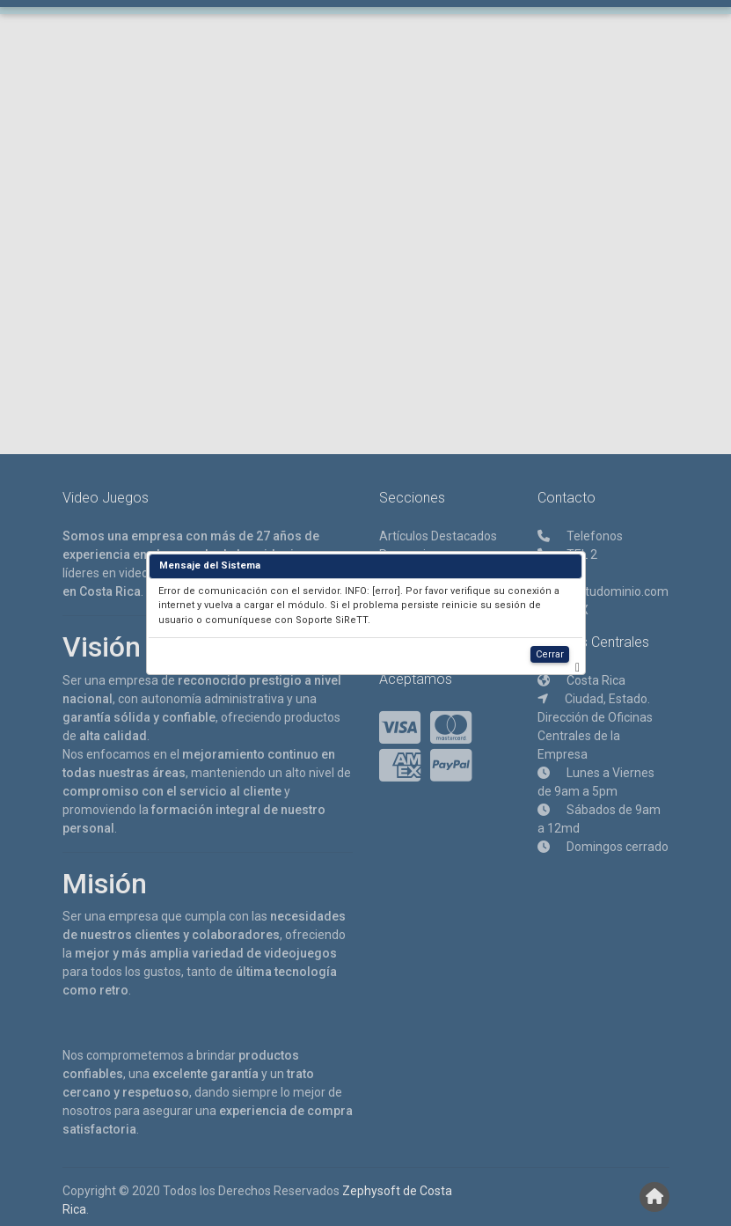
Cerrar (550, 654)
